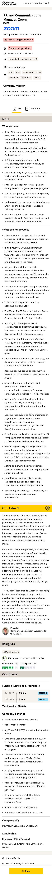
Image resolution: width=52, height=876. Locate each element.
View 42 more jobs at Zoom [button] (18, 863)
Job (16, 108)
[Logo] (9, 3)
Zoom (22, 19)
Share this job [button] (11, 858)
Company (32, 108)
